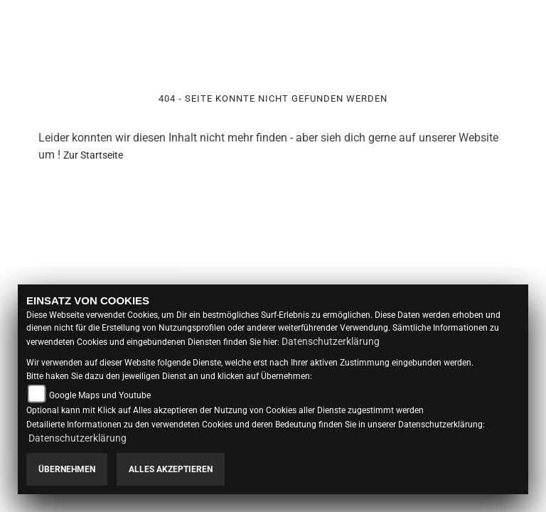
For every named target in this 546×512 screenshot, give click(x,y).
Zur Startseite (93, 155)
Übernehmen (66, 469)
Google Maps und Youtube (100, 395)
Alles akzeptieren (171, 469)
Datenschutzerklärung (331, 341)
